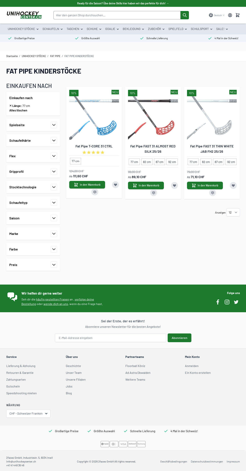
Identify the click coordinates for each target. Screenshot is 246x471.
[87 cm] (159, 161)
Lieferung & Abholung (20, 366)
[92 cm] (172, 161)
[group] (94, 152)
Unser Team (74, 372)
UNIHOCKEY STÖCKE (34, 56)
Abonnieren (179, 338)
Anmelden (192, 366)
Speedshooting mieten (21, 393)
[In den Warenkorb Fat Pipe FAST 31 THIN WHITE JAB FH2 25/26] (205, 185)
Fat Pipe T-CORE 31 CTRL (93, 146)
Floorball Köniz (135, 366)
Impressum (233, 461)
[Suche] (185, 15)
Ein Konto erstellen (198, 372)
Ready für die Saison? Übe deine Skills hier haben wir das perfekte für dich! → (123, 3)
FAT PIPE (55, 56)
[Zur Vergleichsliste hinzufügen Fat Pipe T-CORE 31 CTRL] (94, 192)
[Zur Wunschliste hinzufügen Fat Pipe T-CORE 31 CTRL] (115, 184)
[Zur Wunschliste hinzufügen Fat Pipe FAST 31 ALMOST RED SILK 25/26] (174, 185)
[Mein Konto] (230, 15)
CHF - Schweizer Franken (28, 413)
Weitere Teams (135, 379)
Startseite (12, 56)
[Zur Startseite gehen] (24, 15)
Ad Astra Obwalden (138, 372)
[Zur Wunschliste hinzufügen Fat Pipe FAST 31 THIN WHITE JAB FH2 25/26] (233, 185)
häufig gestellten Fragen (52, 299)
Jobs (69, 386)
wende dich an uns (55, 304)
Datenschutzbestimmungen (207, 461)
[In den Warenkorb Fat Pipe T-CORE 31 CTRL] (87, 185)
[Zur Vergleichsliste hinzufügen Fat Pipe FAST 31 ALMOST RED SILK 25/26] (153, 192)
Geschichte (73, 366)
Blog (69, 393)
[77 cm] (75, 160)
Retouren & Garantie (20, 372)
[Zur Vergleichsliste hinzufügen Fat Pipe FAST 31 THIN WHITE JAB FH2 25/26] (212, 192)
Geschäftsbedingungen (173, 461)
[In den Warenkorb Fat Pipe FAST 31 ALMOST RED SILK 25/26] (146, 185)
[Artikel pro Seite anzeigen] (233, 212)
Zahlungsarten (16, 379)
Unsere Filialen (76, 379)
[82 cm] (147, 161)
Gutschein (13, 386)
